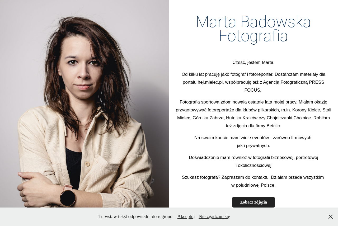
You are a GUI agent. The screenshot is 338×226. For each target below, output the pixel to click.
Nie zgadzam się (214, 216)
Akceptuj (186, 216)
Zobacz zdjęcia (253, 202)
